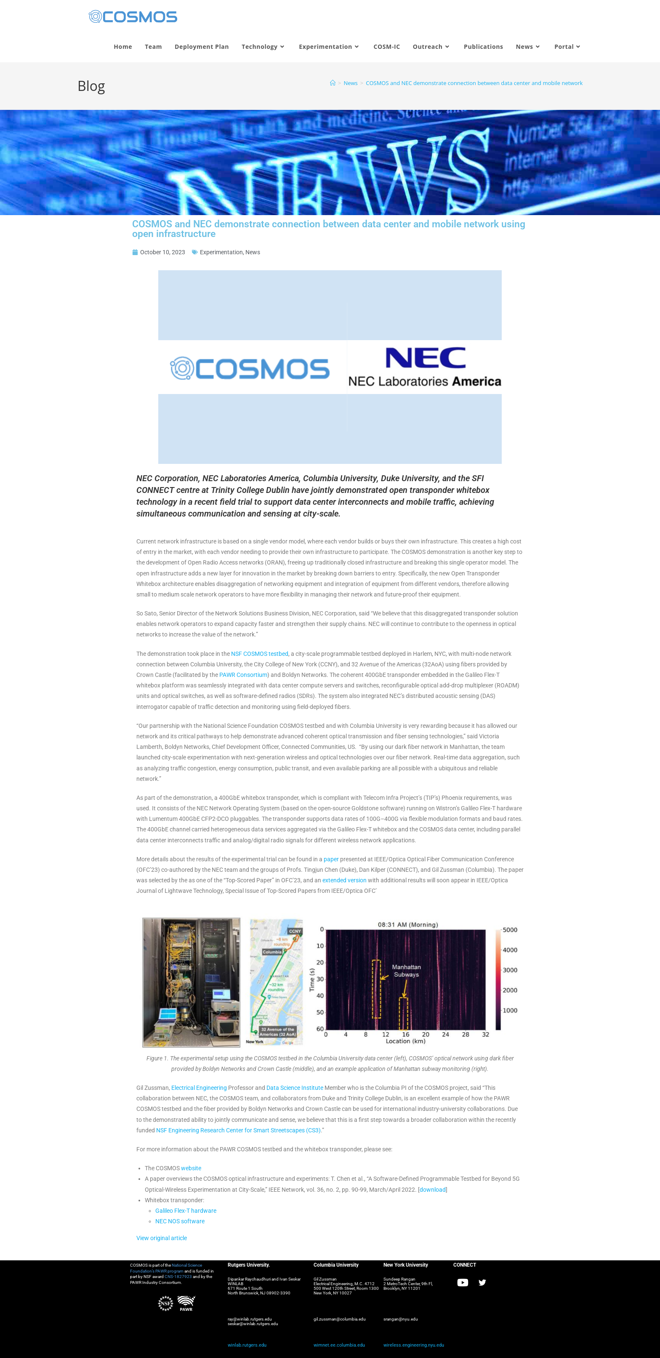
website (191, 1168)
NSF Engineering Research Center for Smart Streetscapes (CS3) (238, 1130)
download (433, 1189)
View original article (161, 1238)
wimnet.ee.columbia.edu (337, 1345)
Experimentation (221, 252)
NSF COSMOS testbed (259, 653)
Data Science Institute (294, 1087)
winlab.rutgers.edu (245, 1345)
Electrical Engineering (199, 1087)
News (252, 252)
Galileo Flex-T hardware (185, 1210)
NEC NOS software (180, 1221)
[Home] (332, 83)
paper (331, 859)
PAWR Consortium (243, 674)
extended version (344, 880)
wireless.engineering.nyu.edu (410, 1345)
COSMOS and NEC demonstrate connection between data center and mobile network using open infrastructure (507, 83)
